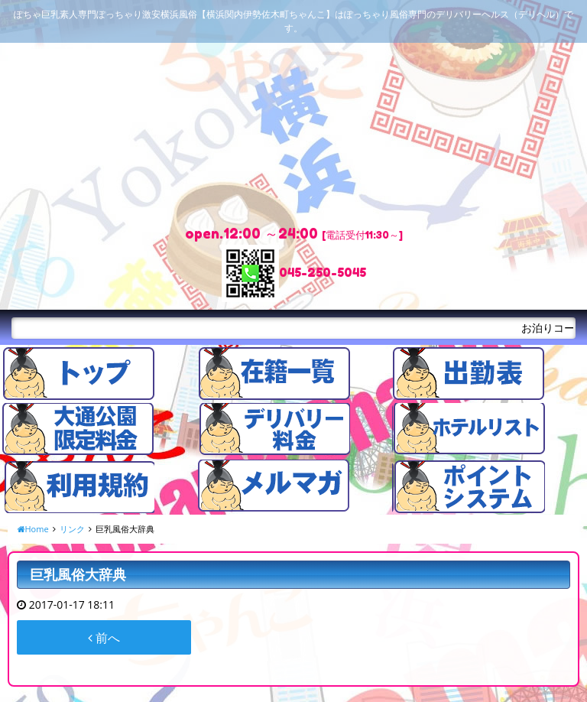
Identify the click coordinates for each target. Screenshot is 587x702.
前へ (104, 637)
